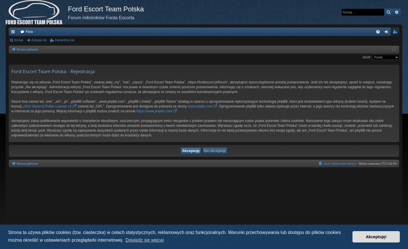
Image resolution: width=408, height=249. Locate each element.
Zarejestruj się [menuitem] (396, 33)
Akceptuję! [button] (376, 237)
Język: (366, 57)
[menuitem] (378, 32)
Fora (29, 32)
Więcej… (14, 33)
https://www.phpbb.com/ (155, 111)
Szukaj (18, 40)
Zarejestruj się (64, 40)
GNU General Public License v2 (47, 106)
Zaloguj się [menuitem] (388, 33)
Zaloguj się (38, 40)
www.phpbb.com (200, 106)
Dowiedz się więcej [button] (145, 240)
